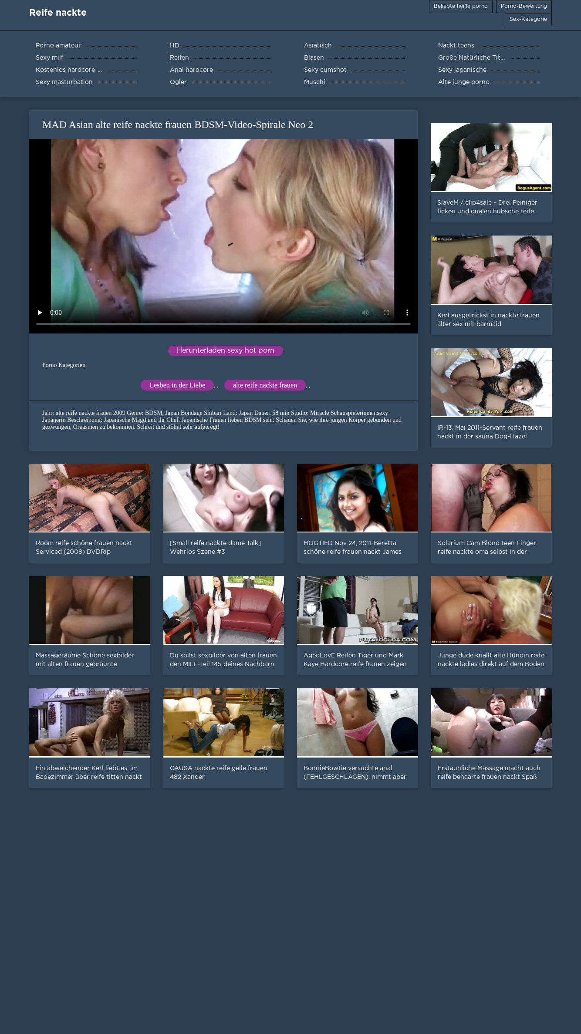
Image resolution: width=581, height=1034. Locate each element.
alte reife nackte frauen (265, 385)
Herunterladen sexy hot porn (225, 350)
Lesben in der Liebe (177, 385)
